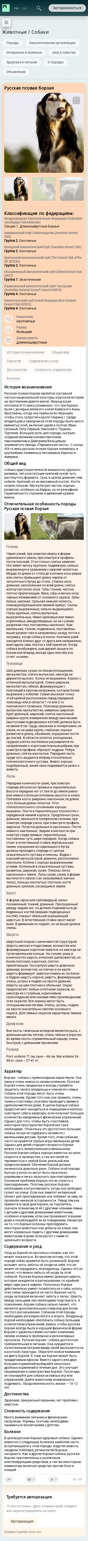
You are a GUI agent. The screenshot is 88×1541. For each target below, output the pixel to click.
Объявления (16, 72)
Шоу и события (64, 52)
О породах (56, 62)
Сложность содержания (53, 369)
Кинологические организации (52, 43)
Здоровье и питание (21, 62)
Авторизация (22, 1521)
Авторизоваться (67, 8)
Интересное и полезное (24, 52)
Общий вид (60, 352)
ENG (24, 8)
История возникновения (26, 352)
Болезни (13, 378)
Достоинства (17, 369)
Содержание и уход (43, 361)
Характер (14, 361)
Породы (12, 43)
